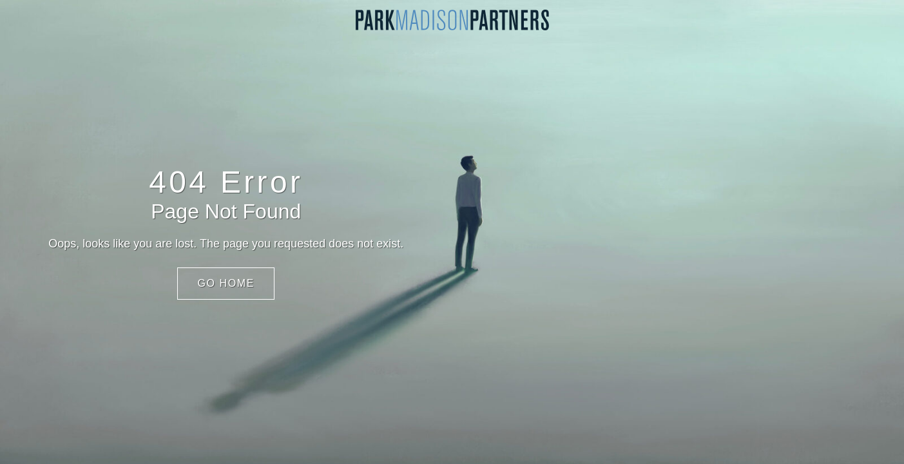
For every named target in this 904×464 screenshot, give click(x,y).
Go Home (226, 283)
